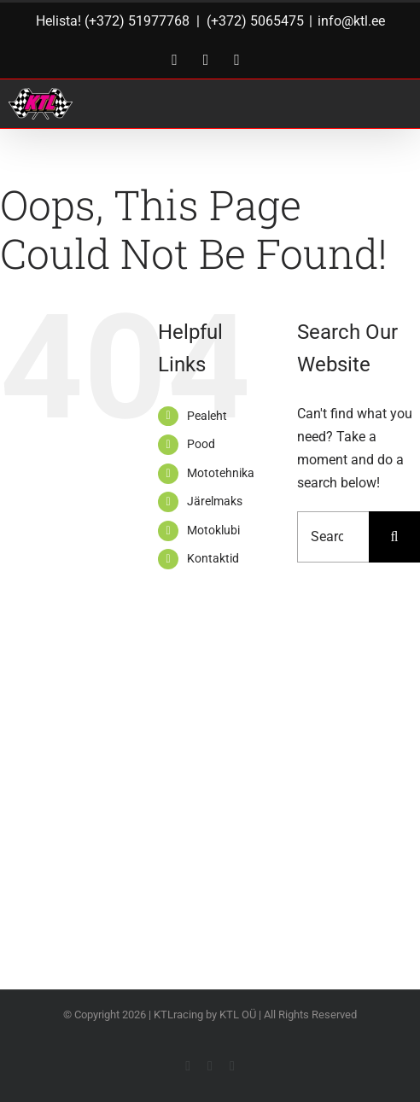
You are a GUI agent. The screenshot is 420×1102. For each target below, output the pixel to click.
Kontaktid (213, 558)
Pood (201, 444)
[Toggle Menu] (387, 104)
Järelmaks (214, 501)
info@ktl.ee (351, 21)
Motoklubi (213, 530)
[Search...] (333, 537)
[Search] (394, 537)
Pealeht (207, 416)
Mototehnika (220, 473)
